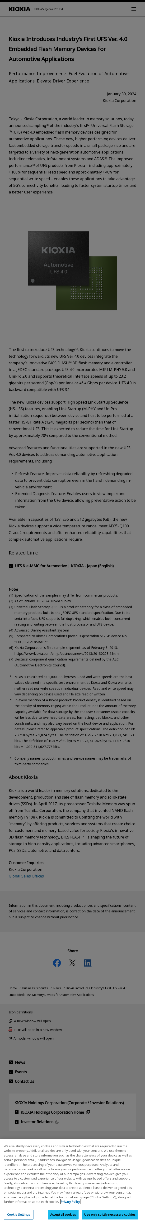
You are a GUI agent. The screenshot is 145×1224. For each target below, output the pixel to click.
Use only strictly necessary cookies (110, 1218)
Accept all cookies (63, 1218)
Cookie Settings (18, 1218)
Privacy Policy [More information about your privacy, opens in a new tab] (70, 1205)
